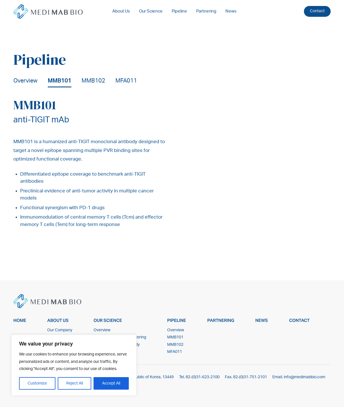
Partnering (206, 11)
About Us (121, 11)
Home (19, 320)
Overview (25, 81)
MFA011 (126, 81)
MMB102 (93, 81)
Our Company (59, 330)
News (231, 11)
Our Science (151, 11)
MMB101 (59, 81)
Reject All (74, 383)
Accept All (111, 383)
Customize (37, 383)
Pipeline (179, 11)
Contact (317, 11)
